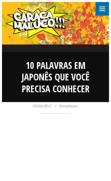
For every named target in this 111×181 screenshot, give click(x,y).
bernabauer (68, 105)
